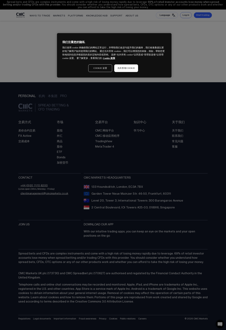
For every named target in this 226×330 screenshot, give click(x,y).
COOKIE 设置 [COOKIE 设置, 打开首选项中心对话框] (100, 68)
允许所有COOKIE (126, 68)
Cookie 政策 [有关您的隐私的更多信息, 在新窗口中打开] (109, 58)
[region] (114, 55)
